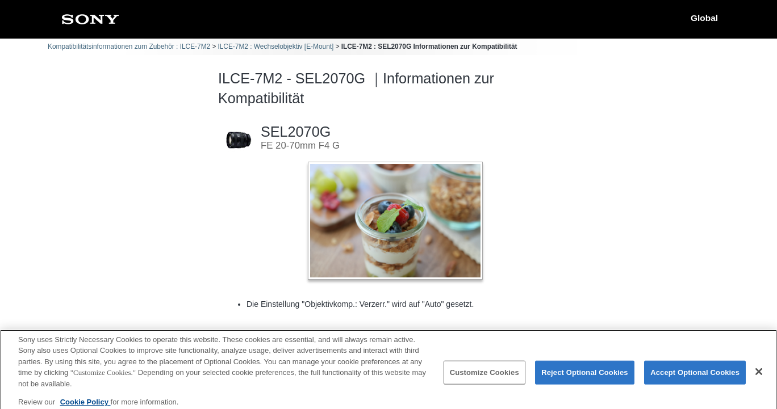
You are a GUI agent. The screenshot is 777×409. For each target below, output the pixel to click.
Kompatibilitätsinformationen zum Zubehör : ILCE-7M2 (129, 46)
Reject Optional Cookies (584, 376)
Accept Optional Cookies (695, 376)
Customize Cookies (484, 376)
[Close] (758, 375)
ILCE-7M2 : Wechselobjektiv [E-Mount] (275, 46)
